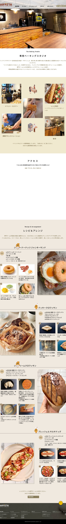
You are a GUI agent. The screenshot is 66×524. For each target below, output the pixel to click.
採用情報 (22, 517)
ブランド (1, 516)
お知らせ (42, 6)
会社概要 (22, 516)
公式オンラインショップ (57, 511)
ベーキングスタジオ (14, 516)
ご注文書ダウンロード (46, 514)
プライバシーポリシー (46, 516)
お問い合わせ (50, 6)
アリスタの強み (13, 514)
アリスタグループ (24, 514)
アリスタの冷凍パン (3, 514)
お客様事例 (13, 517)
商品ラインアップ (3, 517)
